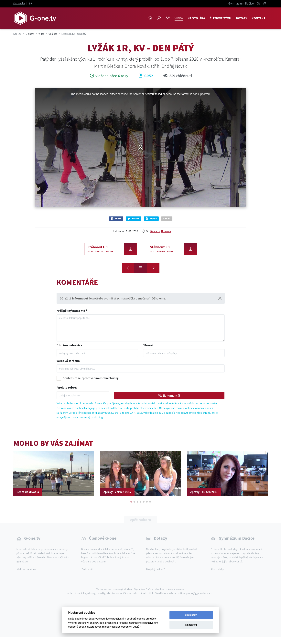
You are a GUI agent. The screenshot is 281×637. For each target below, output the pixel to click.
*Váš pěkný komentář (72, 311)
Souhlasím (191, 614)
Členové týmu (220, 18)
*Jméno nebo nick (69, 345)
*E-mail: (148, 345)
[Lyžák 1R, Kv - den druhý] (128, 268)
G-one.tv (19, 3)
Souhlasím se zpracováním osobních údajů (91, 378)
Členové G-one (102, 538)
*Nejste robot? (67, 387)
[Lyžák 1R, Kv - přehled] (153, 268)
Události (166, 231)
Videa (179, 18)
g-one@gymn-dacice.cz (200, 593)
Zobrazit (87, 569)
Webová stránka (68, 361)
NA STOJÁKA (196, 18)
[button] (131, 502)
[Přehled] (140, 268)
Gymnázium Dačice (241, 3)
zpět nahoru (140, 519)
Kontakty (217, 569)
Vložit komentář (169, 395)
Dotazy (241, 18)
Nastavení (191, 624)
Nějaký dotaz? (155, 569)
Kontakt (258, 18)
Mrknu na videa (26, 569)
